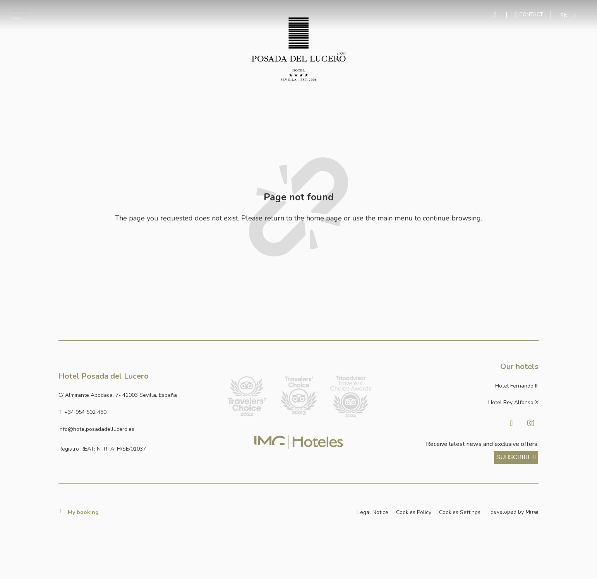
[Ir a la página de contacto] (529, 14)
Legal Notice (372, 512)
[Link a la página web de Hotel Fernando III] (461, 386)
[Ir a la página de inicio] (298, 49)
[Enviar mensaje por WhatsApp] (496, 15)
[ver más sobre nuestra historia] (516, 458)
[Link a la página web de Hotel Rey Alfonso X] (461, 402)
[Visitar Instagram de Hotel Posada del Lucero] (531, 423)
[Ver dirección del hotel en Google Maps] (136, 395)
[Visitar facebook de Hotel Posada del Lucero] (511, 423)
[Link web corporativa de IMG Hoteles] (298, 442)
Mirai (532, 512)
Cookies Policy (413, 512)
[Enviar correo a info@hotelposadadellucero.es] (136, 429)
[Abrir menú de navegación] (20, 15)
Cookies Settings (459, 512)
